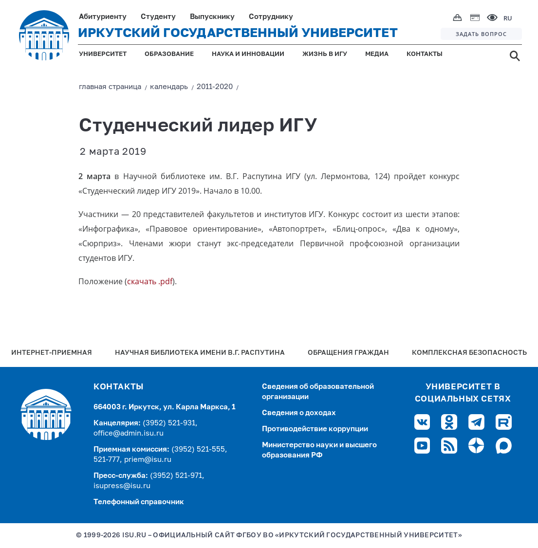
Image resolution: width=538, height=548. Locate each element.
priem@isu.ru (147, 459)
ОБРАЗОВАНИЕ (169, 54)
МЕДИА (377, 54)
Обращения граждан (348, 353)
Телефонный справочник (138, 502)
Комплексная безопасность (469, 353)
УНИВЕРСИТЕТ (103, 54)
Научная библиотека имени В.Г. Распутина (200, 353)
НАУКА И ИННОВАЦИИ (248, 54)
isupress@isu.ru (121, 486)
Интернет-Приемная (51, 353)
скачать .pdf (149, 281)
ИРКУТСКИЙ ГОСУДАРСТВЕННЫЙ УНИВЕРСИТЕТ (238, 33)
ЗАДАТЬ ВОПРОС (481, 33)
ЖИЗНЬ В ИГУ (324, 54)
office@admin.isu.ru (128, 433)
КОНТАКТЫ (425, 54)
